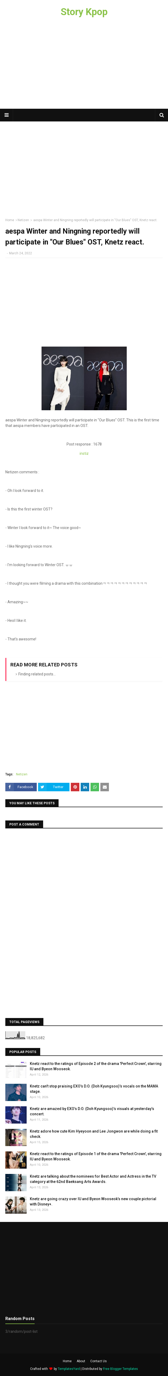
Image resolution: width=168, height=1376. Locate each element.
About (81, 1361)
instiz (84, 453)
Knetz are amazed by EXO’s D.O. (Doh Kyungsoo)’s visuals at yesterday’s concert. (92, 1111)
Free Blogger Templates (120, 1369)
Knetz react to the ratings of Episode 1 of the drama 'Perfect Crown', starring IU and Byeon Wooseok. (96, 1156)
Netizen (23, 220)
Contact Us (98, 1361)
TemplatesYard (69, 1369)
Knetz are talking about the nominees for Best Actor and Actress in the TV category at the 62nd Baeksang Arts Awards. (93, 1179)
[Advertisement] (84, 66)
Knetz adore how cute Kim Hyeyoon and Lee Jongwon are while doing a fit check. (94, 1134)
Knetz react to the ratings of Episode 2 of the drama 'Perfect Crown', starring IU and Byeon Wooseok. (96, 1066)
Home (9, 220)
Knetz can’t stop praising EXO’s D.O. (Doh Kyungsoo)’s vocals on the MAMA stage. (94, 1089)
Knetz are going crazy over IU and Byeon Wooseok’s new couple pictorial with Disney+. (93, 1201)
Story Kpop (84, 12)
